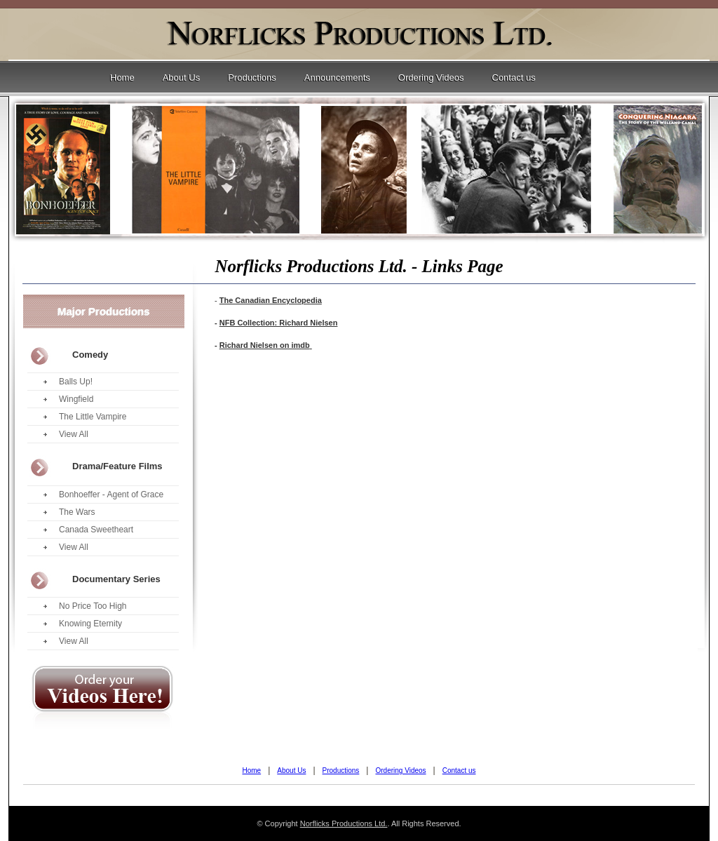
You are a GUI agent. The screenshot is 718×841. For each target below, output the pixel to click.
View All (73, 434)
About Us (181, 77)
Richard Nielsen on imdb (264, 345)
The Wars (77, 512)
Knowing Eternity (90, 623)
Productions (252, 77)
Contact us (514, 77)
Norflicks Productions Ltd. (344, 823)
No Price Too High (93, 606)
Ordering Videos (431, 77)
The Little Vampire (93, 417)
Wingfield (76, 399)
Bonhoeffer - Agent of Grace (111, 494)
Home (122, 77)
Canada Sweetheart (96, 529)
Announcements (337, 77)
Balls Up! (76, 381)
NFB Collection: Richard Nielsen (278, 322)
